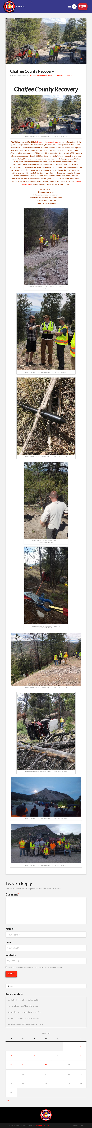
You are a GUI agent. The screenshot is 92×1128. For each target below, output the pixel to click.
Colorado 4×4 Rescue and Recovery (48, 142)
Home (45, 75)
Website (11, 955)
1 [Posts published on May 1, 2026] (69, 1046)
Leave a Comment (64, 75)
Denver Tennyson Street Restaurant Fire (24, 1012)
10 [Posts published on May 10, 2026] (11, 1065)
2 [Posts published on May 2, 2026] (80, 1046)
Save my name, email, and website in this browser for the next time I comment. (36, 967)
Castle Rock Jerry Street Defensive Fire (23, 1000)
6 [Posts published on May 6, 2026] (45, 1055)
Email (9, 942)
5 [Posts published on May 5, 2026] (34, 1055)
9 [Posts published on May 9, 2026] (80, 1055)
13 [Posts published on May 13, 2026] (46, 1065)
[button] (69, 6)
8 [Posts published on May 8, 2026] (69, 1055)
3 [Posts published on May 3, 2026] (11, 1055)
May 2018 (51, 75)
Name (10, 928)
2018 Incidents (36, 75)
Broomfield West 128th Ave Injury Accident (25, 1024)
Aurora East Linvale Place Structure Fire (23, 1018)
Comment (12, 894)
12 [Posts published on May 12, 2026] (34, 1065)
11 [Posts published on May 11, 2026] (23, 1065)
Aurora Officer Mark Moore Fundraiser (23, 1006)
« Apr (7, 1100)
